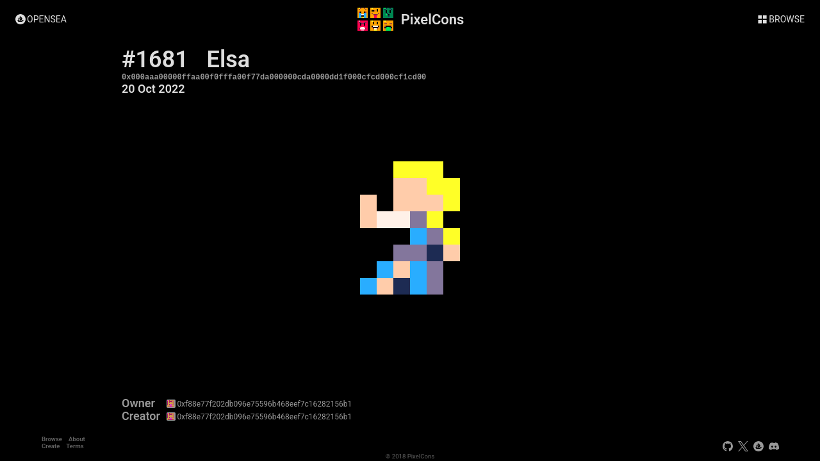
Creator (141, 416)
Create (51, 445)
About (77, 438)
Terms (74, 445)
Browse (52, 438)
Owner (138, 403)
